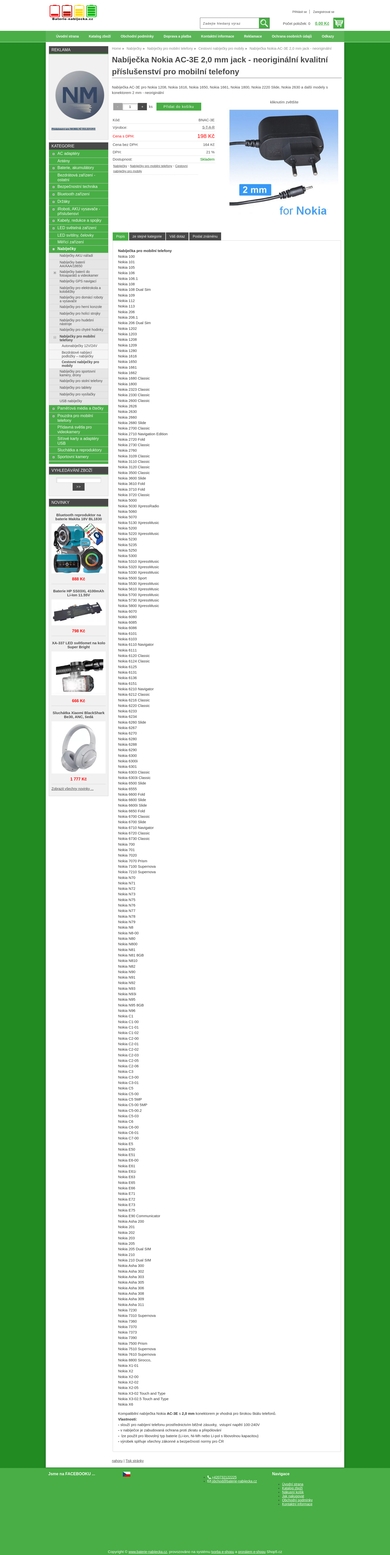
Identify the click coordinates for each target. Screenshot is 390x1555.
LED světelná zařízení (77, 227)
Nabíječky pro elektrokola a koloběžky (80, 290)
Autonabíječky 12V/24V (79, 346)
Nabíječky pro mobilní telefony (151, 166)
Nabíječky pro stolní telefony (81, 381)
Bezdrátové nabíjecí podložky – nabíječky (77, 354)
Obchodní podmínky (137, 36)
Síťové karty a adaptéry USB (78, 440)
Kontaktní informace (217, 36)
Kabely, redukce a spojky (79, 220)
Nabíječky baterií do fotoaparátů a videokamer (79, 273)
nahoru (117, 1461)
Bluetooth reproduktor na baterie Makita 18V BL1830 (78, 517)
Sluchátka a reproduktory (79, 450)
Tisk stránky (135, 1461)
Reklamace (253, 36)
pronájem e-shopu (252, 1552)
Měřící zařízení (70, 242)
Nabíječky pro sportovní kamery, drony (78, 373)
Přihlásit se (299, 12)
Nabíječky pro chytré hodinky (81, 330)
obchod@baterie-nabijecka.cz (232, 1481)
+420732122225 (222, 1477)
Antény (63, 161)
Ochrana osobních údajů (292, 36)
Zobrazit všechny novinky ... (72, 789)
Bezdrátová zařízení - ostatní (76, 177)
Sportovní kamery (73, 456)
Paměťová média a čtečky (80, 408)
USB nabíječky (71, 401)
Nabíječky (120, 166)
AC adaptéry (68, 153)
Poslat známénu (205, 236)
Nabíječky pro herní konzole (81, 307)
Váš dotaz (177, 236)
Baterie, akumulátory (75, 167)
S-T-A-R (208, 127)
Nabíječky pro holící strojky (80, 313)
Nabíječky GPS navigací (78, 281)
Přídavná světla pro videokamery (74, 429)
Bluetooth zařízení (73, 194)
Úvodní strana (67, 36)
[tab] (120, 236)
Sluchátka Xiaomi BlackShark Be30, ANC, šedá (78, 715)
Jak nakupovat (293, 1496)
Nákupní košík (293, 1492)
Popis (120, 236)
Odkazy (328, 36)
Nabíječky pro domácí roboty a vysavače (81, 299)
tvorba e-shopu (222, 1552)
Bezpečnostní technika (77, 186)
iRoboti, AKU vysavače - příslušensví (78, 211)
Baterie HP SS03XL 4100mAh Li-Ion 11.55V (78, 593)
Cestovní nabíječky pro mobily (80, 364)
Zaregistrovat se (323, 12)
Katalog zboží (100, 36)
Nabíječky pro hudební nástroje (77, 322)
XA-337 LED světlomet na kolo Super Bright (78, 645)
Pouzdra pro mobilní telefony (75, 418)
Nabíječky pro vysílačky (77, 394)
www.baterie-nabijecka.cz (148, 1552)
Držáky (63, 201)
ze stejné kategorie (147, 236)
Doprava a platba (177, 36)
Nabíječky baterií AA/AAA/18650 (72, 264)
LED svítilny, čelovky (75, 235)
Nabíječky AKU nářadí (76, 256)
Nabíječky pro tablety (76, 387)
